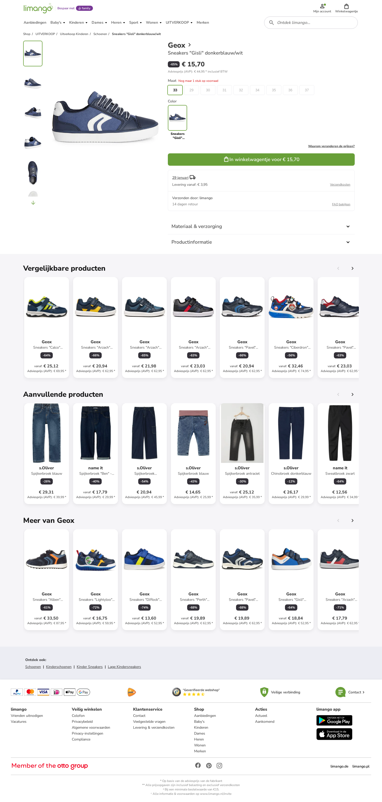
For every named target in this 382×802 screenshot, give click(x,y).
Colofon (78, 715)
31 (224, 90)
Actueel (261, 715)
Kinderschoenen (59, 666)
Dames (199, 733)
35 (274, 90)
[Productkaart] (46, 327)
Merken (200, 751)
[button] (346, 8)
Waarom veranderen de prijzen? (331, 146)
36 (290, 90)
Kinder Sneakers (90, 666)
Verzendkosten (340, 184)
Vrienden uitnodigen (27, 715)
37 (307, 90)
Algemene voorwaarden (91, 727)
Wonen (200, 745)
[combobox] (311, 22)
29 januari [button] (180, 177)
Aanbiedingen (205, 715)
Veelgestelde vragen (149, 721)
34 (257, 90)
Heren (199, 739)
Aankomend (264, 721)
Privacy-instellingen (87, 733)
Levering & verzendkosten (154, 727)
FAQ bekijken (341, 204)
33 (175, 90)
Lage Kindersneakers (124, 666)
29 (191, 90)
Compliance (81, 739)
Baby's (199, 721)
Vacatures (19, 721)
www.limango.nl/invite (215, 794)
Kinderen (201, 727)
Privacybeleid (82, 721)
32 (241, 90)
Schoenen (33, 666)
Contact (139, 715)
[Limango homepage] (38, 8)
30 (208, 90)
